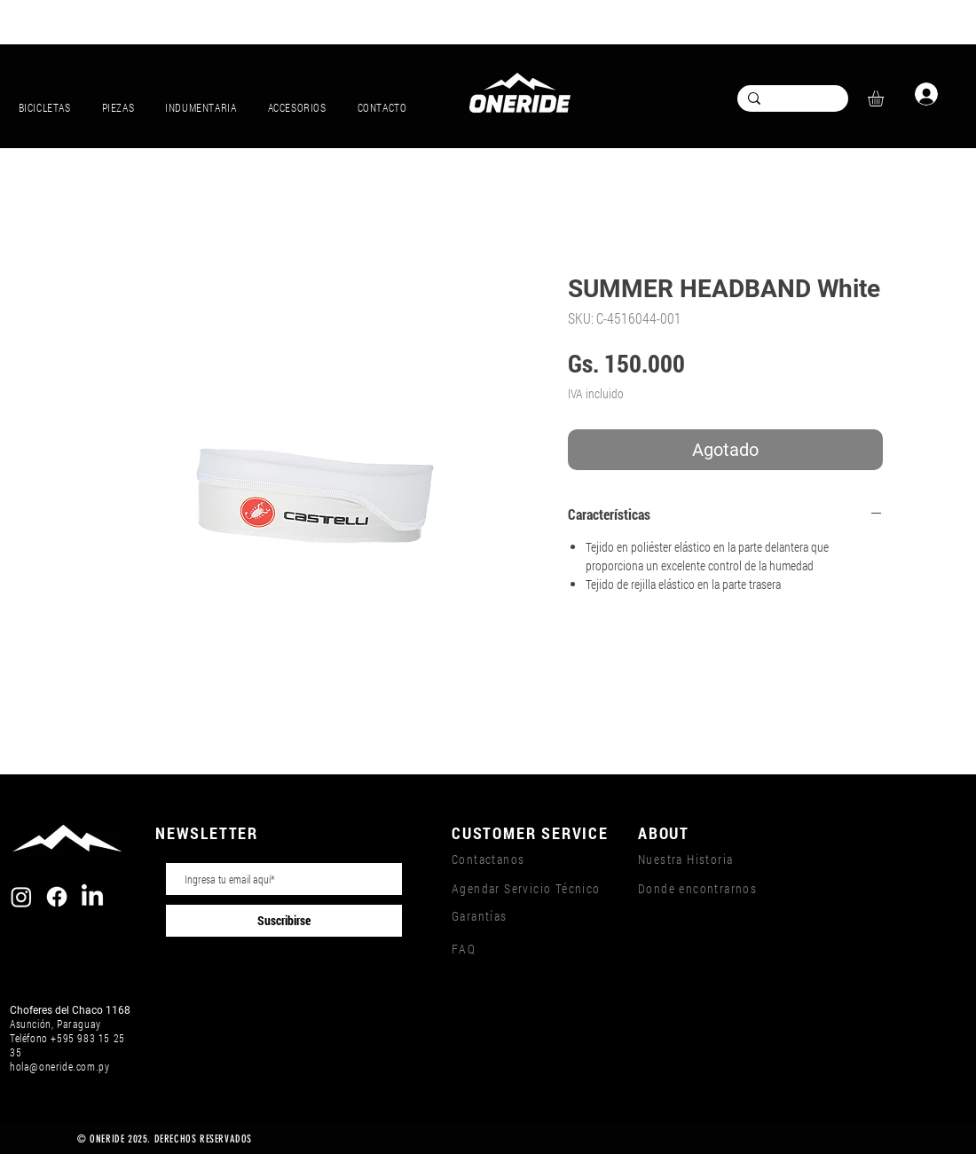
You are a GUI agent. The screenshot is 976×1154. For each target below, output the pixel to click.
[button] (885, 98)
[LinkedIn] (92, 896)
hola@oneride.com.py (59, 1066)
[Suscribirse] (284, 920)
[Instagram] (21, 896)
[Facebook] (56, 896)
